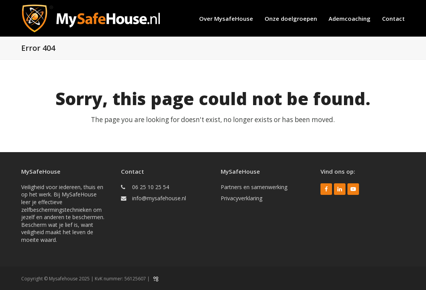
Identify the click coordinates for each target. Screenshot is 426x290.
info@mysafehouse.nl (159, 198)
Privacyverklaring (241, 198)
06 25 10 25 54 (150, 187)
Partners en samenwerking (254, 187)
